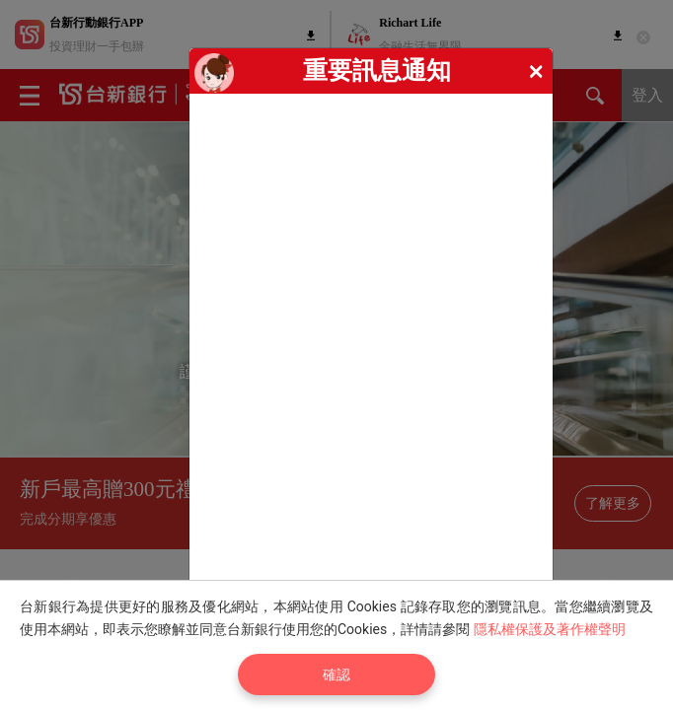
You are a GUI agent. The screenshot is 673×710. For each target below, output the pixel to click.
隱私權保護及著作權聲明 (550, 629)
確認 (336, 674)
